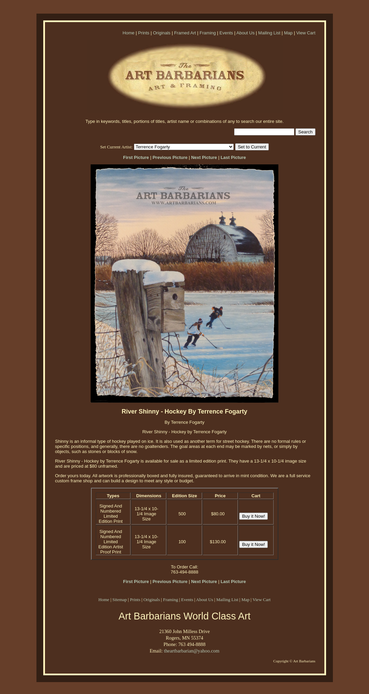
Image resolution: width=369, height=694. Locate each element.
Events (226, 32)
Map (288, 32)
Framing (208, 32)
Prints (143, 32)
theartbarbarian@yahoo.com (191, 650)
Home (129, 32)
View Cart (305, 32)
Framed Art (185, 32)
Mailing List (269, 32)
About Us (245, 32)
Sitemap (119, 599)
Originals (161, 32)
